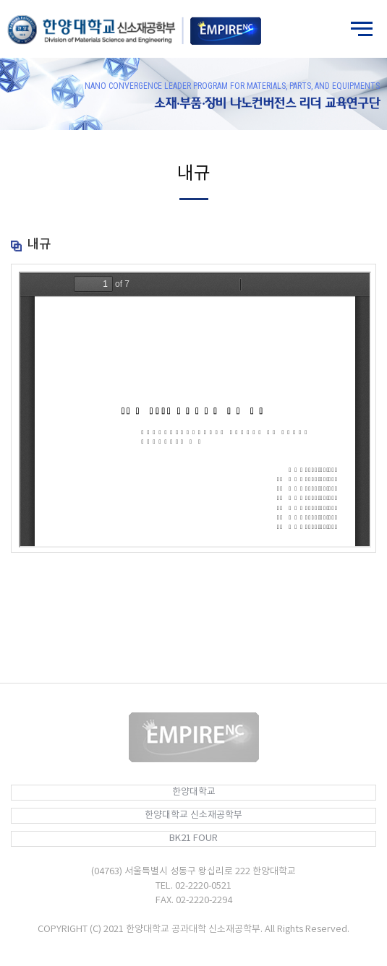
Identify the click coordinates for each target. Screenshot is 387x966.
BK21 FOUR (193, 838)
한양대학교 (194, 792)
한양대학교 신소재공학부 (193, 815)
